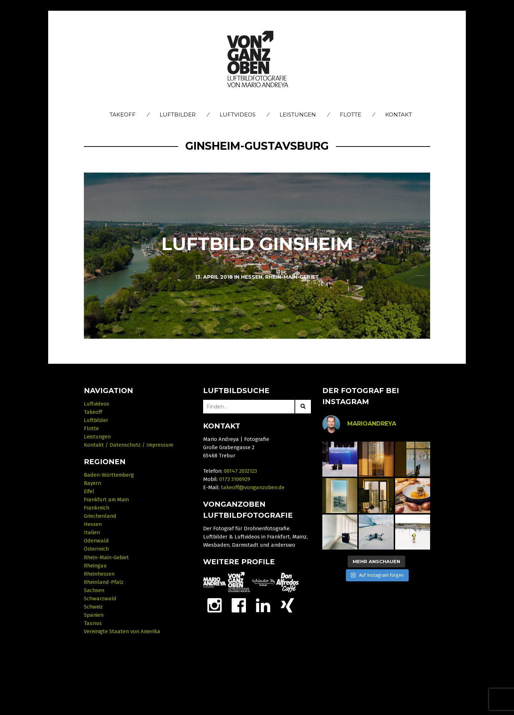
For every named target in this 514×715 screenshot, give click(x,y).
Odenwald (96, 540)
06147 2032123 (240, 471)
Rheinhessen (99, 574)
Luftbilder (178, 114)
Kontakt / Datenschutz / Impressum (128, 445)
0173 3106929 (234, 479)
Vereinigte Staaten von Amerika (122, 631)
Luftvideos (238, 114)
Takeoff (123, 114)
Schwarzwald (100, 598)
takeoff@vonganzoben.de (252, 487)
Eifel (89, 491)
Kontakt (398, 114)
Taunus (93, 623)
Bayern (92, 483)
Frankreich (96, 508)
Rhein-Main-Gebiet (106, 557)
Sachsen (94, 590)
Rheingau (95, 565)
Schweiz (93, 607)
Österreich (96, 549)
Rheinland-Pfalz (104, 582)
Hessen (93, 524)
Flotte (350, 114)
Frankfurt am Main (106, 499)
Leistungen (297, 114)
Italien (92, 532)
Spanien (94, 615)
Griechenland (100, 516)
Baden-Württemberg (109, 475)
